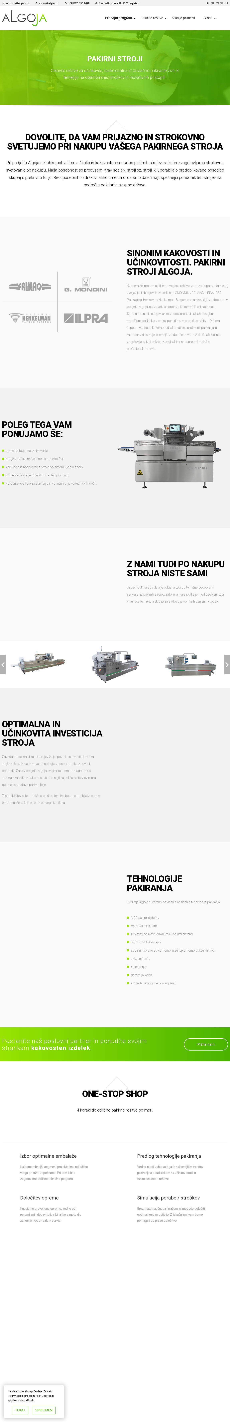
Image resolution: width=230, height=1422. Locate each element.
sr (221, 3)
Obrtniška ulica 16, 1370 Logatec (118, 3)
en (217, 3)
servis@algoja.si (48, 3)
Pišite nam (206, 1044)
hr (226, 3)
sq (212, 3)
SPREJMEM (44, 1410)
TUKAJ (20, 1410)
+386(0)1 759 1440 (78, 3)
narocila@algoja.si (17, 3)
